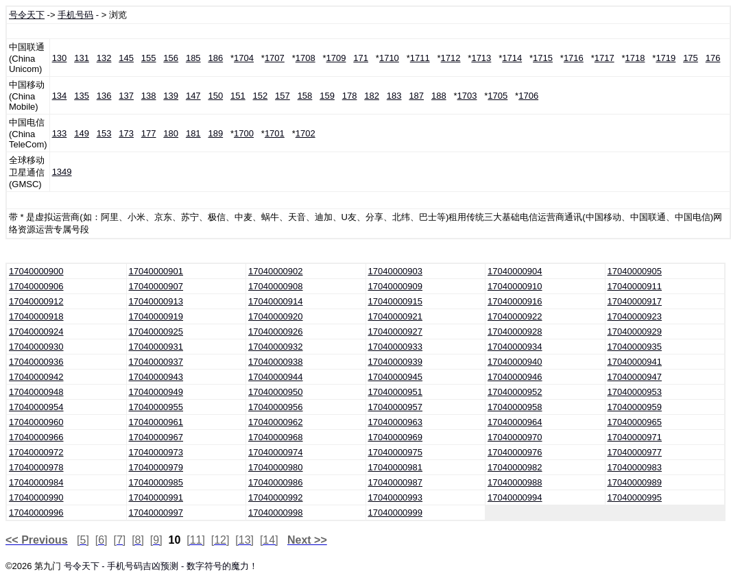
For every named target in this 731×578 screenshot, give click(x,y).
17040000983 (635, 467)
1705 (497, 96)
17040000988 (515, 482)
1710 (389, 58)
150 (215, 96)
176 (713, 58)
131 (81, 58)
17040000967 (156, 437)
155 (148, 58)
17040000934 (515, 346)
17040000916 (515, 301)
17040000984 (36, 482)
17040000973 (156, 452)
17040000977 (635, 452)
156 (170, 58)
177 (148, 133)
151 (237, 96)
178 (349, 96)
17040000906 (36, 286)
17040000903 (395, 271)
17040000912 (36, 301)
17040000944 (275, 377)
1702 (305, 133)
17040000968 (275, 437)
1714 (512, 58)
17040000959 (635, 407)
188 (438, 96)
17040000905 (635, 271)
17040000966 (36, 437)
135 (81, 96)
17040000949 (156, 392)
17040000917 (635, 301)
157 (282, 96)
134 (59, 96)
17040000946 (515, 377)
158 (305, 96)
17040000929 (635, 331)
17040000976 (515, 452)
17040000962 (275, 422)
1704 (244, 58)
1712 (451, 58)
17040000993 (395, 497)
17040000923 (635, 316)
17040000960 (36, 422)
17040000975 (395, 452)
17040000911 (635, 286)
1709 (336, 58)
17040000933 (395, 346)
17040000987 (395, 482)
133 (59, 133)
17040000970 (515, 437)
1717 (604, 58)
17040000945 (395, 377)
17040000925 (156, 331)
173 (126, 133)
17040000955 (156, 407)
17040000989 (635, 482)
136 (104, 96)
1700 (244, 133)
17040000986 (275, 482)
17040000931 (156, 346)
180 (170, 133)
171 (360, 58)
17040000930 (36, 346)
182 (371, 96)
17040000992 (275, 497)
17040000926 (275, 331)
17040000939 (395, 362)
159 (327, 96)
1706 (528, 96)
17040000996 (36, 512)
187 (416, 96)
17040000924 (36, 331)
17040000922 (515, 316)
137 (126, 96)
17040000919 (156, 316)
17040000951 (395, 392)
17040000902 (275, 271)
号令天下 (27, 15)
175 (690, 58)
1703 (467, 96)
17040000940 (515, 362)
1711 (420, 58)
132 (104, 58)
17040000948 (36, 392)
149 (81, 133)
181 (193, 133)
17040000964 (515, 422)
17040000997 (156, 512)
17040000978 (36, 467)
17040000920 (275, 316)
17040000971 (635, 437)
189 (215, 133)
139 (170, 96)
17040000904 (515, 271)
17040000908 (275, 286)
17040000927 (395, 331)
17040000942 (36, 377)
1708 (305, 58)
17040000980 (275, 467)
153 (104, 133)
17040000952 (515, 392)
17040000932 (275, 346)
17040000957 (395, 407)
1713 (481, 58)
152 (260, 96)
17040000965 (635, 422)
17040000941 (635, 362)
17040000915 (395, 301)
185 (193, 58)
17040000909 (395, 286)
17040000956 (275, 407)
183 (394, 96)
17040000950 (275, 392)
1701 (275, 133)
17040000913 (156, 301)
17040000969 (395, 437)
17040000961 (156, 422)
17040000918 (36, 316)
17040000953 (635, 392)
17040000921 (395, 316)
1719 (665, 58)
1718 (635, 58)
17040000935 (635, 346)
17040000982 (515, 467)
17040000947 (635, 377)
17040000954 (36, 407)
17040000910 (515, 286)
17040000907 (156, 286)
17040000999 (395, 512)
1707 (275, 58)
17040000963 (395, 422)
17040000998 (275, 512)
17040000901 (156, 271)
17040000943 (156, 377)
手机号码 (75, 15)
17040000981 (395, 467)
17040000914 (275, 301)
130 (59, 58)
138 (148, 96)
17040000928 (515, 331)
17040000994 (515, 497)
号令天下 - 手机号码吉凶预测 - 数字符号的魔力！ (161, 566)
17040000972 (36, 452)
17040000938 (275, 362)
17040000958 (515, 407)
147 (193, 96)
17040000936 (36, 362)
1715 (543, 58)
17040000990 (36, 497)
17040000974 (275, 452)
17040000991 (156, 497)
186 (215, 58)
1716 (574, 58)
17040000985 (156, 482)
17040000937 (156, 362)
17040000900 (36, 271)
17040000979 (156, 467)
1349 (62, 172)
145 (126, 58)
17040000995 (635, 497)
